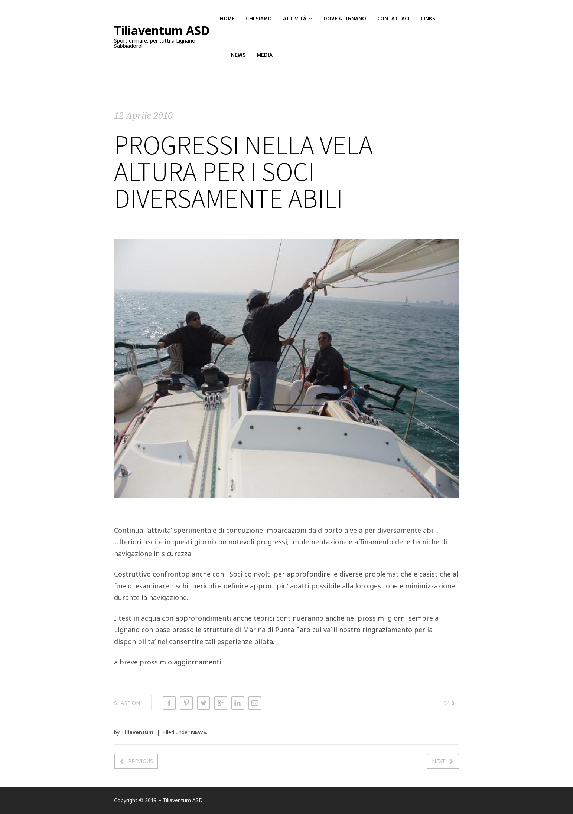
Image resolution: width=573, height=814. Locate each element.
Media (265, 55)
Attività (294, 18)
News (238, 55)
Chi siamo (259, 18)
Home (227, 18)
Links (428, 18)
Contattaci (393, 18)
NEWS (198, 732)
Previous (140, 761)
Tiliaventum (137, 732)
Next (438, 761)
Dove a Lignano (344, 18)
